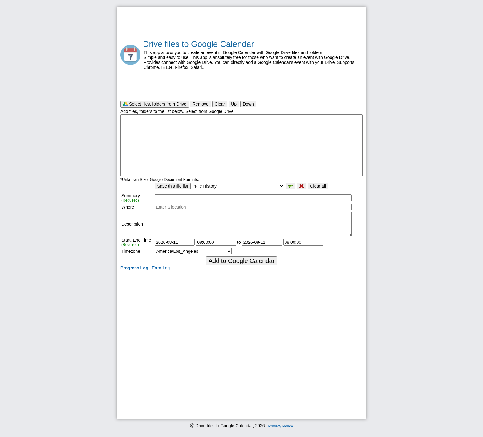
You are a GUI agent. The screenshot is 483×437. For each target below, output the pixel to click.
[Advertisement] (241, 23)
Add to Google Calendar (242, 260)
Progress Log (134, 267)
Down (248, 104)
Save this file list (172, 186)
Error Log (161, 267)
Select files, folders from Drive (154, 104)
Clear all (318, 186)
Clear (220, 104)
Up (234, 104)
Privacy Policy (280, 426)
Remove (201, 104)
